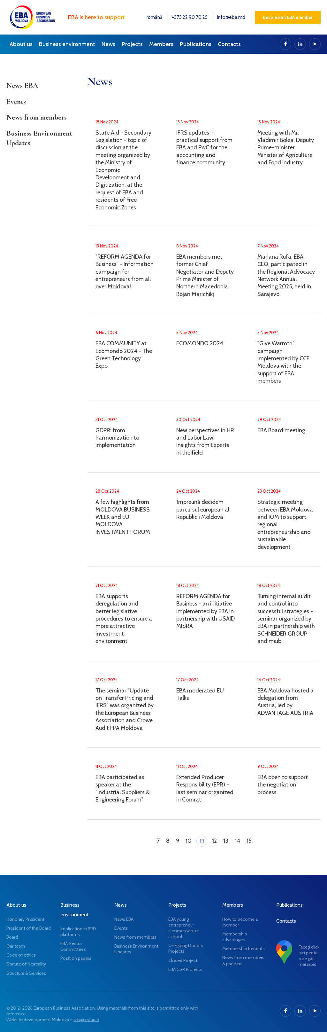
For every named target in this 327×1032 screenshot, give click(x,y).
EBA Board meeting (281, 430)
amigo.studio (86, 1019)
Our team (15, 946)
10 (189, 840)
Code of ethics (21, 955)
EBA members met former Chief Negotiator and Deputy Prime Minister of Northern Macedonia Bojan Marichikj (205, 275)
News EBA (22, 85)
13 (225, 840)
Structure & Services (26, 973)
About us (21, 44)
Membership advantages (234, 936)
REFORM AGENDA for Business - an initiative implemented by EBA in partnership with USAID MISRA (205, 611)
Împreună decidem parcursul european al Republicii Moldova (202, 509)
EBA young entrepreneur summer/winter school (183, 928)
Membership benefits (243, 948)
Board (12, 937)
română (154, 17)
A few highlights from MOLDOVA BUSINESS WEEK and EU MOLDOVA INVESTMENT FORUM (122, 517)
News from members (36, 117)
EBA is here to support (96, 17)
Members (161, 44)
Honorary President (25, 919)
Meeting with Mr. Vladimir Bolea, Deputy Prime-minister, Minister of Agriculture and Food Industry (285, 147)
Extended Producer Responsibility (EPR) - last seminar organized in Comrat (204, 788)
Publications (195, 44)
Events (16, 101)
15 (249, 840)
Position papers (75, 958)
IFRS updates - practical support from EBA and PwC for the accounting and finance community (204, 147)
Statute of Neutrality (26, 964)
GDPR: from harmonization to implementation (117, 438)
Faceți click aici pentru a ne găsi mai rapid (309, 955)
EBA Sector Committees (73, 946)
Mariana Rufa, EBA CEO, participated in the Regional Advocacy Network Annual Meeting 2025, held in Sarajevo (286, 275)
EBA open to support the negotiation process (282, 785)
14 (237, 840)
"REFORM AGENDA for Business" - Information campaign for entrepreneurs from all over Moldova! (124, 271)
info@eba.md (231, 17)
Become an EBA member (288, 17)
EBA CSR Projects (185, 969)
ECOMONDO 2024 (199, 343)
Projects (132, 44)
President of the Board (28, 928)
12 (214, 840)
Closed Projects (184, 960)
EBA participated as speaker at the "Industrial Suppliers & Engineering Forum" (122, 788)
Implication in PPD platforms (78, 931)
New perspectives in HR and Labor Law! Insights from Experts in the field (205, 441)
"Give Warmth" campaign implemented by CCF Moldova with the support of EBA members (283, 362)
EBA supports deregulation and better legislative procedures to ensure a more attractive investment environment (123, 619)
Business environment (67, 44)
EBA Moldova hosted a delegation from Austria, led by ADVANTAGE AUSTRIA (285, 701)
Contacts (229, 44)
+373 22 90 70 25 (190, 17)
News (108, 44)
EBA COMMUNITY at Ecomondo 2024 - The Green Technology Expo (123, 354)
